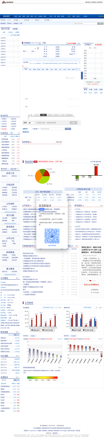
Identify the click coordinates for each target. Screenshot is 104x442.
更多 (69, 205)
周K (47, 69)
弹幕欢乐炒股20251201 (30, 279)
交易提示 (4, 119)
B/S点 (38, 69)
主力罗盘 (92, 161)
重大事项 (10, 269)
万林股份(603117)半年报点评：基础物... (86, 214)
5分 (60, 69)
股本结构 (4, 229)
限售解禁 (4, 220)
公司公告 (4, 124)
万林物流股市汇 (28, 246)
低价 (8, 325)
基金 (19, 16)
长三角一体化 (6, 328)
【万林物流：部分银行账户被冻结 (34, 258)
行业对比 (4, 133)
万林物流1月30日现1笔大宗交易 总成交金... (37, 263)
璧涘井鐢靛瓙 (5, 142)
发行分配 (10, 215)
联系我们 (44, 430)
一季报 (14, 243)
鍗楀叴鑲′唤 (5, 164)
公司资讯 (26, 205)
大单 (90, 89)
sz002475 (3, 65)
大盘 (50, 16)
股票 (15, 16)
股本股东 (10, 227)
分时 (26, 69)
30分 (69, 69)
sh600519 (3, 60)
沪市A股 (10, 320)
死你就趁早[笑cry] (29, 268)
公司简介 (4, 206)
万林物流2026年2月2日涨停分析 (33, 261)
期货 (31, 16)
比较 (68, 129)
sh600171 (3, 62)
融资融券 (4, 192)
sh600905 (3, 38)
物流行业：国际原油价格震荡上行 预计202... (88, 239)
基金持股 (14, 232)
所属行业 (4, 209)
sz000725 (3, 40)
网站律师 (56, 430)
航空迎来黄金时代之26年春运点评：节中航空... (89, 231)
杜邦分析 (14, 260)
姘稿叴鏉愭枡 (5, 144)
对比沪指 (82, 75)
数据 (62, 16)
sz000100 (3, 43)
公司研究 (77, 209)
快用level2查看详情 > (93, 84)
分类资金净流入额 (83, 189)
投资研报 (26, 142)
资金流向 (29, 161)
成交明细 (14, 187)
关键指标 (4, 255)
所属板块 (14, 209)
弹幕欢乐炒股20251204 (30, 271)
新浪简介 (26, 430)
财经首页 (87, 2)
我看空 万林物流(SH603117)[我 (33, 287)
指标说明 (98, 161)
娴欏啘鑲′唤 (5, 158)
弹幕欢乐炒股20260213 (30, 256)
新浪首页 (93, 2)
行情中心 (9, 23)
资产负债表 (5, 257)
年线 (34, 69)
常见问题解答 (37, 428)
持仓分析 (14, 190)
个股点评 (13, 121)
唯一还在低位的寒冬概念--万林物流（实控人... (38, 282)
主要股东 (14, 229)
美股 (27, 16)
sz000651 (3, 49)
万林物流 (15, 23)
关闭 (65, 197)
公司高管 (14, 206)
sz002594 (3, 51)
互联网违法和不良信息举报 (48, 428)
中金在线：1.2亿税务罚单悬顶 (33, 292)
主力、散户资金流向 (42, 192)
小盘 (6, 325)
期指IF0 (37, 20)
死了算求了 (26, 277)
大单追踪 (4, 187)
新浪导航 (99, 2)
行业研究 (77, 226)
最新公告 (4, 241)
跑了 (24, 289)
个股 (54, 16)
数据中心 (4, 176)
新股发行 (14, 218)
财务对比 (14, 176)
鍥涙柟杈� (5, 139)
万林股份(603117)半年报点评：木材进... (86, 217)
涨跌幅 (17, 32)
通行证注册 (71, 430)
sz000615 (3, 54)
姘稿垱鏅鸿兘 (5, 153)
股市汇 (78, 16)
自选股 (85, 16)
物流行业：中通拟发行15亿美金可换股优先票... (89, 236)
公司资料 (10, 204)
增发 (13, 220)
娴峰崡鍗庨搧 (5, 155)
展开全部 (4, 169)
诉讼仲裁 (14, 271)
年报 (13, 241)
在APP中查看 (72, 43)
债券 (45, 16)
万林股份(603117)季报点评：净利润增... (86, 212)
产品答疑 (77, 430)
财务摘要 (4, 332)
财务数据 (10, 252)
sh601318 (3, 57)
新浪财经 (3, 23)
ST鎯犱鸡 (4, 161)
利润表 (14, 255)
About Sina (32, 430)
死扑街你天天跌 (28, 253)
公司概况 (4, 278)
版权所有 (55, 433)
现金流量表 (15, 257)
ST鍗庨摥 (4, 150)
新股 (58, 16)
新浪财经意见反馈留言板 (64, 428)
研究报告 (78, 205)
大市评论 (4, 121)
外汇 (35, 16)
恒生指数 (46, 20)
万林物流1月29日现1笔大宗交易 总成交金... (37, 266)
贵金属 (40, 16)
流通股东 (4, 232)
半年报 (4, 243)
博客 (73, 16)
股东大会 (4, 271)
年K (56, 69)
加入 (79, 43)
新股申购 (4, 126)
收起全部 (13, 169)
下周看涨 (26, 284)
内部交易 (4, 195)
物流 (11, 323)
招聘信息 (50, 430)
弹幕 (25, 123)
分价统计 (4, 190)
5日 (30, 69)
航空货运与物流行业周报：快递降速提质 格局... (89, 229)
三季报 (4, 246)
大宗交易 (14, 192)
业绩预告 (4, 260)
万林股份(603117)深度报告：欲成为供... (86, 219)
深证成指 (26, 20)
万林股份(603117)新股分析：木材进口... (86, 222)
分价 (95, 89)
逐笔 (85, 89)
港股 (23, 16)
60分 (73, 69)
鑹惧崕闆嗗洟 (5, 147)
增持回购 (12, 325)
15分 (64, 69)
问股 (44, 43)
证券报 (13, 129)
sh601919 (3, 46)
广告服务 (38, 430)
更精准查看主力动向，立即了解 (50, 161)
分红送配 (4, 218)
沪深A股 (15, 320)
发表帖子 (67, 245)
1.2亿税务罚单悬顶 (29, 294)
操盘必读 (13, 119)
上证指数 (15, 20)
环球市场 (3, 20)
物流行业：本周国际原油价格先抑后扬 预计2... (88, 234)
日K (43, 69)
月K (52, 69)
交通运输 (7, 323)
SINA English (63, 430)
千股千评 (13, 126)
